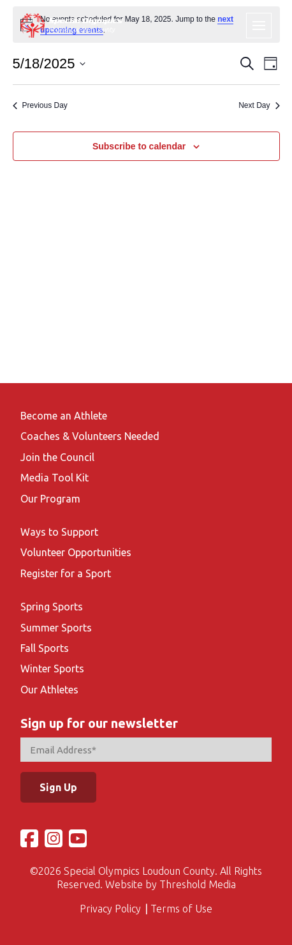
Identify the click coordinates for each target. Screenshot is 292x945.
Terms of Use (181, 908)
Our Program (50, 498)
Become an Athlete (63, 415)
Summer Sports (56, 627)
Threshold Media (197, 884)
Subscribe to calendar (139, 146)
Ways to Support (59, 532)
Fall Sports (44, 648)
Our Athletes (49, 689)
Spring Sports (51, 606)
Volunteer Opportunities (75, 552)
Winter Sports (52, 668)
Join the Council (57, 457)
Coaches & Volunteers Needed (89, 436)
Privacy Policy (110, 908)
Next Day (258, 105)
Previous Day (40, 105)
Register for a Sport (65, 573)
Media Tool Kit (54, 477)
